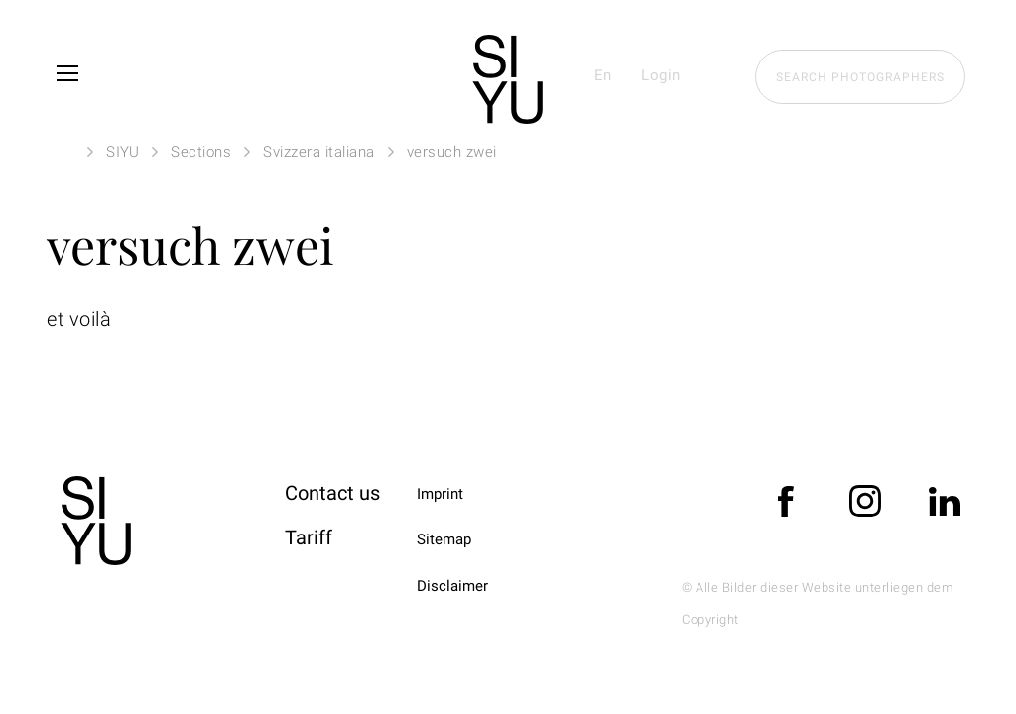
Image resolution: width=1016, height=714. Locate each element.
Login (661, 75)
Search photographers (860, 77)
